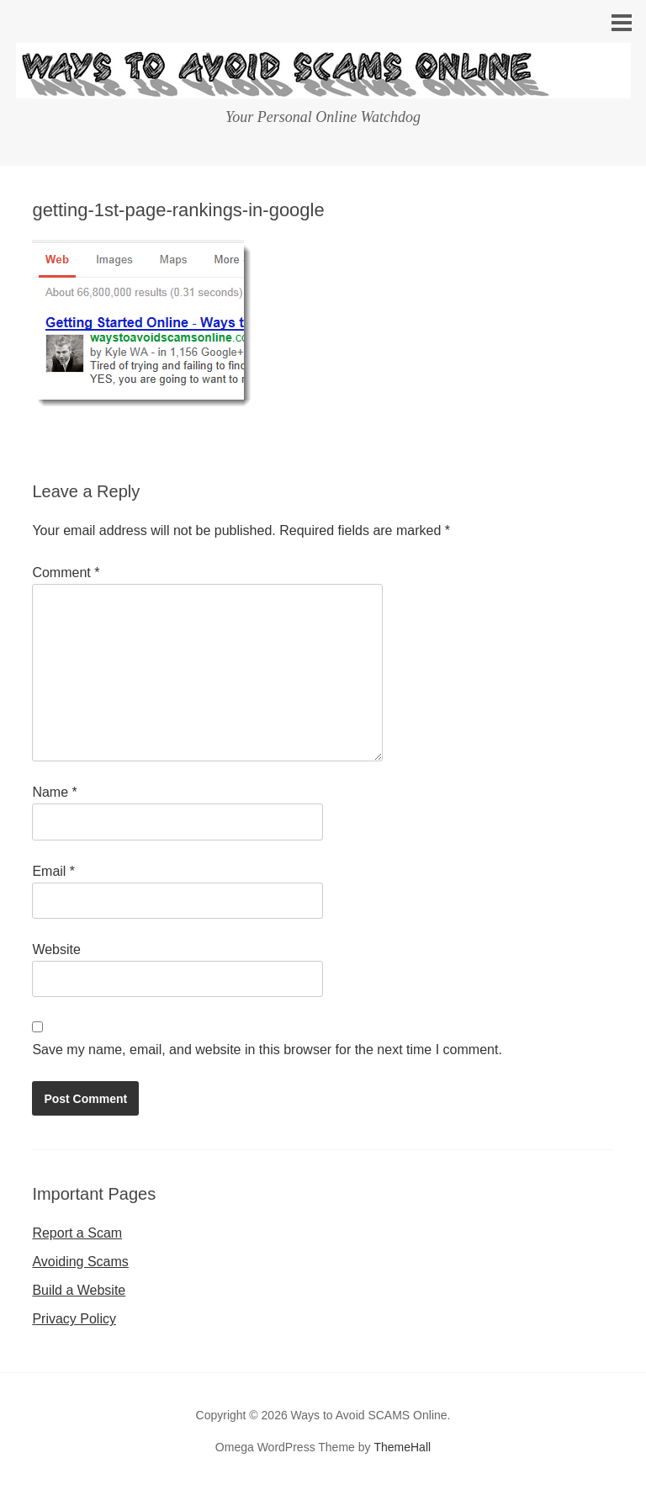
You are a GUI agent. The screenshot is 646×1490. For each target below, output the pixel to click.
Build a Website (78, 1290)
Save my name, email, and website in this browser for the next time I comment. (266, 1049)
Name (54, 792)
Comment (65, 572)
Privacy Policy (74, 1319)
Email (53, 871)
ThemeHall (402, 1447)
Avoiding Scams (80, 1261)
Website (56, 949)
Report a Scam (77, 1233)
